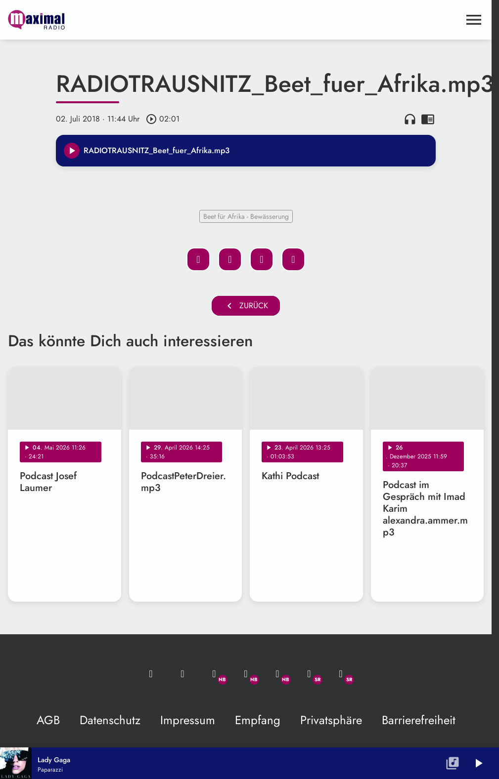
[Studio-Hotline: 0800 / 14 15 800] (182, 674)
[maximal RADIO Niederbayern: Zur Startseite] (127, 20)
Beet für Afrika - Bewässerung (246, 216)
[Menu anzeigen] (474, 20)
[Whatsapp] (214, 674)
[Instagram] (277, 674)
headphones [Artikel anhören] (410, 119)
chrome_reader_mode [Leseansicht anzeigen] (428, 119)
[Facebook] (246, 674)
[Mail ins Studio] (151, 674)
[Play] (72, 151)
